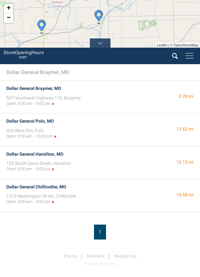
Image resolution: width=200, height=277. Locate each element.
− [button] (9, 18)
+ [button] (9, 8)
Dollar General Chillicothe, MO (36, 186)
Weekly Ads (125, 256)
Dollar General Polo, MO (30, 121)
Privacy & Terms (100, 263)
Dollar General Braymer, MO (33, 88)
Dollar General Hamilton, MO (34, 154)
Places (70, 256)
